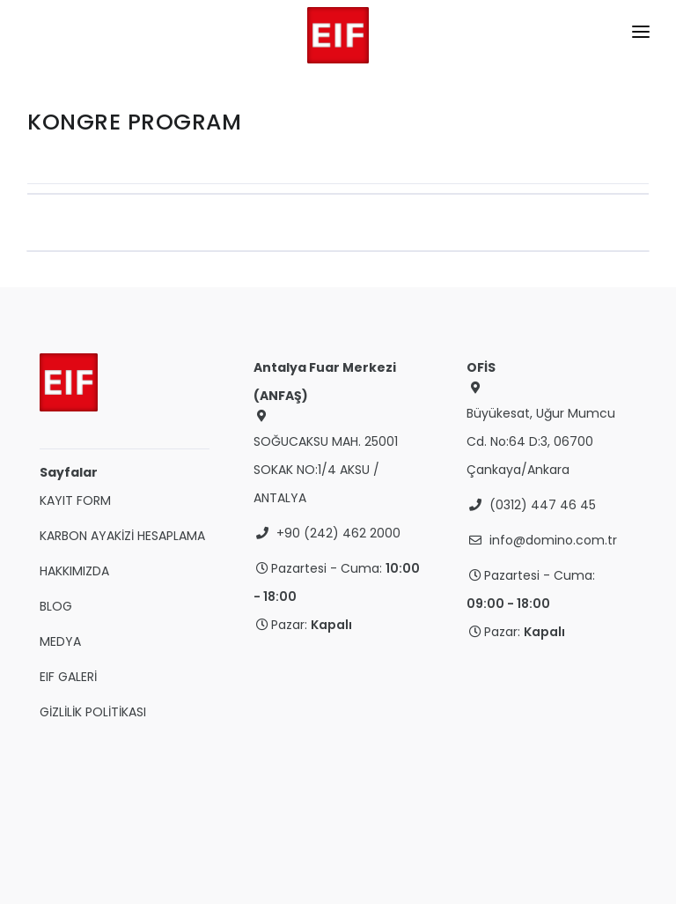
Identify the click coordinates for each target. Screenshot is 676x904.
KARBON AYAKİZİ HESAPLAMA (122, 536)
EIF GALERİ (68, 676)
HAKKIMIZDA (74, 571)
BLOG (56, 606)
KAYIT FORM (75, 500)
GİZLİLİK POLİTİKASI (93, 712)
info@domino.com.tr (553, 540)
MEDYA (60, 641)
